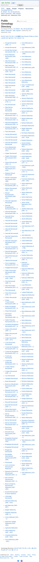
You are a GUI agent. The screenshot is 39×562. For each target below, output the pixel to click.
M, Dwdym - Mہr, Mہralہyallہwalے (23, 29)
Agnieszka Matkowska (11, 528)
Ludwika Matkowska (27, 292)
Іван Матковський (10, 104)
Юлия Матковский (10, 381)
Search (20, 5)
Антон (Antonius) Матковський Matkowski (10, 466)
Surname (23, 554)
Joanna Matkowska (27, 213)
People (14, 8)
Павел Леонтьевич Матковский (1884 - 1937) (10, 272)
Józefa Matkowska (27, 219)
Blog (31, 556)
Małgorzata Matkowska (28, 295)
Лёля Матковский (10, 131)
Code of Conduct (23, 556)
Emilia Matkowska (27, 154)
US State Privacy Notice (6, 556)
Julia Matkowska (26, 235)
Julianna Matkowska (27, 238)
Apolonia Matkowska (27, 98)
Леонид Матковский (11, 134)
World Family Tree (4, 557)
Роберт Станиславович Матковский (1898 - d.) (11, 302)
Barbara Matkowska (27, 115)
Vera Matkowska (26, 461)
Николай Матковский (11, 220)
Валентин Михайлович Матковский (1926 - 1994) (11, 385)
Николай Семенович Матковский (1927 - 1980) (11, 242)
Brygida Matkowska (27, 140)
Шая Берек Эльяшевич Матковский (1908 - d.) (11, 315)
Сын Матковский (10, 375)
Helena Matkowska (27, 197)
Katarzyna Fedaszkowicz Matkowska (25, 264)
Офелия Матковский (11, 260)
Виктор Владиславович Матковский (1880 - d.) (11, 415)
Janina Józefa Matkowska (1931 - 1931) (27, 204)
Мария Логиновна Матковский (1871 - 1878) (10, 168)
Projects (21, 8)
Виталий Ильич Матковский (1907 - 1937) (10, 433)
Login (13, 3)
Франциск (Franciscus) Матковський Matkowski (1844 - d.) (11, 473)
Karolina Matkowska (27, 255)
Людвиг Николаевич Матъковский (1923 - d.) (11, 157)
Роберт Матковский (10, 297)
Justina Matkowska (27, 240)
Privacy (34, 554)
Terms (28, 554)
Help (12, 557)
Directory (17, 554)
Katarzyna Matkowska (28, 277)
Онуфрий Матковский (11, 267)
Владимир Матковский (11, 444)
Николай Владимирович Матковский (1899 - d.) (11, 207)
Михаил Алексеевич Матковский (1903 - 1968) (11, 179)
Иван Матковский (10, 74)
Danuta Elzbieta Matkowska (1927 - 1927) (27, 144)
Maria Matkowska (26, 320)
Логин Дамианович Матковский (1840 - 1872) (10, 148)
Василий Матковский (11, 399)
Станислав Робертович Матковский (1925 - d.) (11, 362)
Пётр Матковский (10, 290)
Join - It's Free (5, 3)
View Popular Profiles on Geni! (27, 36)
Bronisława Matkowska (28, 133)
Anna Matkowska (26, 56)
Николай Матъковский (11, 233)
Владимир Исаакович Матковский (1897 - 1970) (11, 439)
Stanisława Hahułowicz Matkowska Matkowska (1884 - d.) (28, 422)
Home (8, 8)
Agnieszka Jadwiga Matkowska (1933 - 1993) (10, 523)
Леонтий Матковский (11, 137)
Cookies (16, 556)
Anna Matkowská (26, 77)
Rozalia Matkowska (27, 410)
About (12, 554)
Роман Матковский (10, 311)
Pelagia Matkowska (27, 398)
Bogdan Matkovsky (10, 510)
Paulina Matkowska (27, 388)
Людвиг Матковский (11, 153)
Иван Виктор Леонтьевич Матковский (8, 109)
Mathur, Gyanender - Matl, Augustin (11, 13)
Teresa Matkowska (27, 453)
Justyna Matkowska (27, 243)
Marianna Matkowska (27, 354)
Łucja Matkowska (26, 285)
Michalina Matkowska (27, 381)
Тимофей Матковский (11, 378)
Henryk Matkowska (27, 200)
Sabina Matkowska (27, 417)
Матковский (8, 462)
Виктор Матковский (10, 420)
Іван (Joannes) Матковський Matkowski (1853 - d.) (11, 479)
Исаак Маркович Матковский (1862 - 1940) (10, 56)
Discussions (29, 8)
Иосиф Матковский (10, 47)
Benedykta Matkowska (28, 125)
